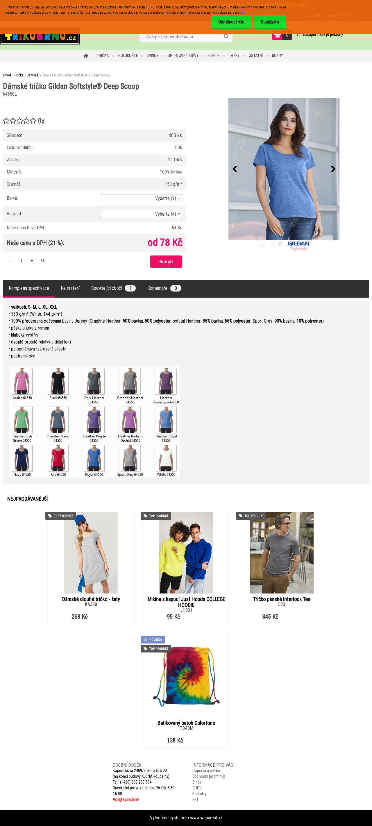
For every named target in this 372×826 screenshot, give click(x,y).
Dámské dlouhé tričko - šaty (91, 599)
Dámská (32, 75)
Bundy (277, 55)
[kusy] (21, 260)
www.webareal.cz (206, 817)
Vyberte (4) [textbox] (165, 214)
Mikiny (152, 55)
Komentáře (164, 288)
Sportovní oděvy (183, 55)
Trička (103, 55)
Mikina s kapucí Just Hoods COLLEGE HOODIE (186, 602)
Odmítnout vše (230, 22)
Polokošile (128, 55)
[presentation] (234, 169)
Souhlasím (269, 22)
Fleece (214, 55)
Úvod (7, 75)
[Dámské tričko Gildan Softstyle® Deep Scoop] (283, 169)
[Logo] (40, 35)
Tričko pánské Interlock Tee (281, 599)
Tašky (234, 55)
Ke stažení (70, 288)
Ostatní (256, 55)
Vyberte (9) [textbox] (165, 198)
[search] (226, 36)
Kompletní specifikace (29, 288)
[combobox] (141, 198)
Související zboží (113, 288)
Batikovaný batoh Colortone (186, 723)
